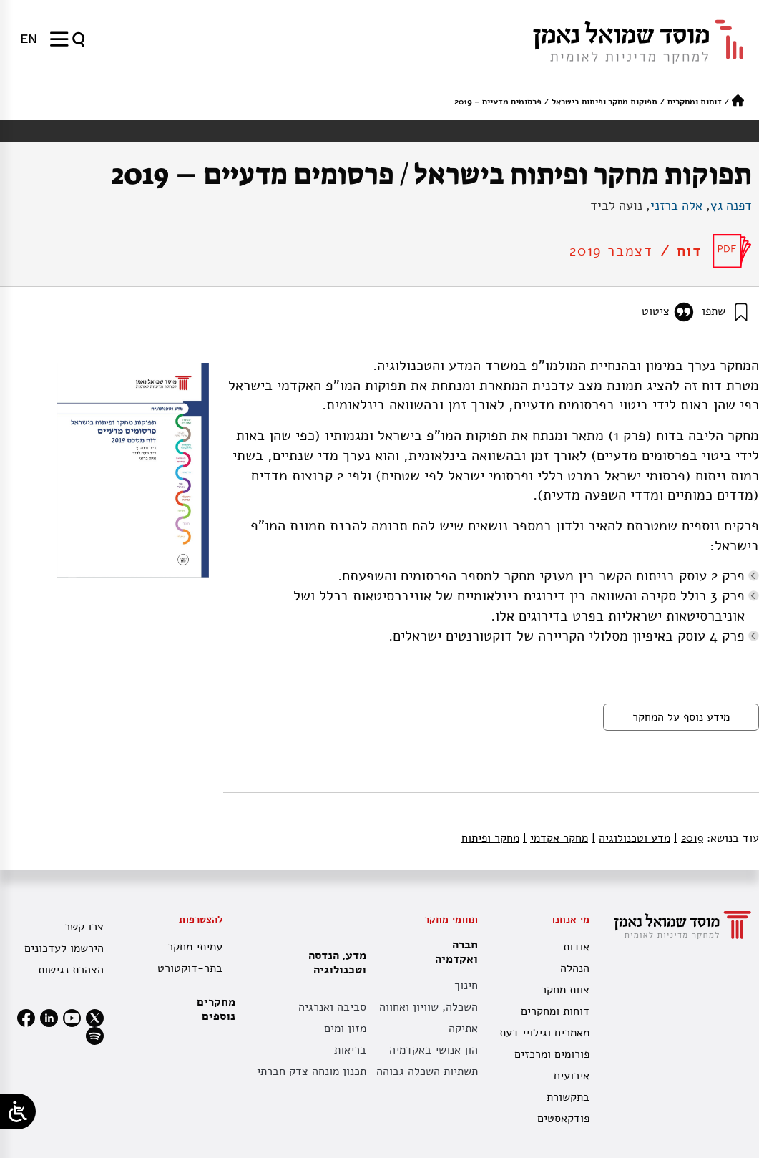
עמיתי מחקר (194, 947)
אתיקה (463, 1028)
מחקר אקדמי (555, 838)
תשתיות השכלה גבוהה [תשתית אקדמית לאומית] (427, 1071)
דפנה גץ (731, 205)
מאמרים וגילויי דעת (544, 1033)
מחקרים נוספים (216, 1009)
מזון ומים (345, 1028)
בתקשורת (568, 1097)
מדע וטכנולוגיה (631, 838)
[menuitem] (28, 38)
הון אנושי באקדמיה (433, 1050)
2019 (688, 838)
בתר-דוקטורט (189, 968)
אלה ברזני (676, 205)
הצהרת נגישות (71, 970)
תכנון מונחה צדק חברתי (311, 1071)
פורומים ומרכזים (551, 1054)
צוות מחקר (565, 990)
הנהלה (574, 968)
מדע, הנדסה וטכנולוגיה (333, 963)
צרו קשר (84, 927)
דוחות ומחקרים (694, 101)
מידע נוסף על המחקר (681, 717)
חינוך (466, 985)
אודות (576, 947)
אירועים (571, 1076)
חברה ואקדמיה (453, 952)
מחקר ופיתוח (490, 838)
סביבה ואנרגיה (332, 1007)
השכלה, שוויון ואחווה (428, 1007)
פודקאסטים (563, 1119)
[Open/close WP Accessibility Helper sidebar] (18, 1111)
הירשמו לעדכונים (64, 948)
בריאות (350, 1050)
